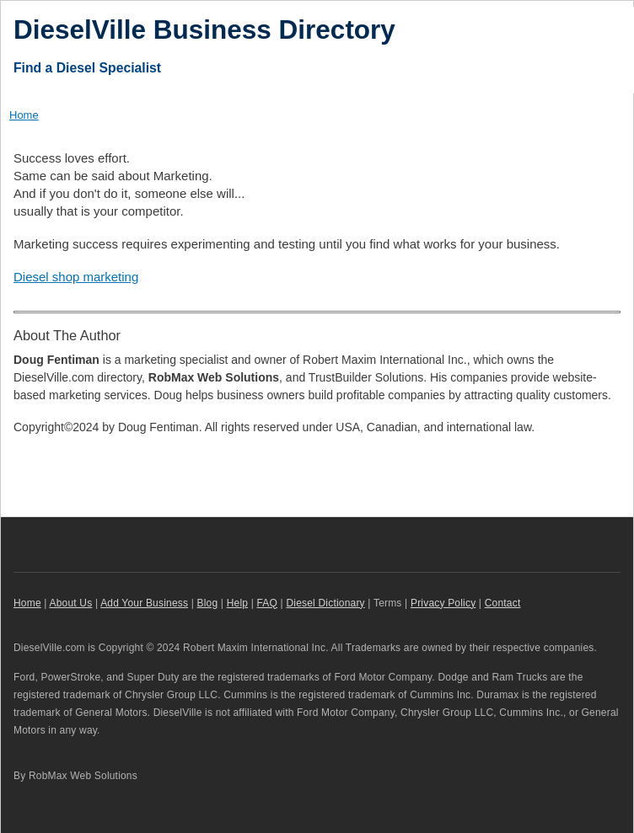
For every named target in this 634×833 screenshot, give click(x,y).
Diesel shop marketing (75, 277)
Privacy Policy (443, 603)
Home (24, 115)
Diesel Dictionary (325, 603)
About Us (71, 603)
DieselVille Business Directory (204, 29)
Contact (503, 603)
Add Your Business (144, 603)
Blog (207, 603)
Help (237, 603)
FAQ (267, 603)
